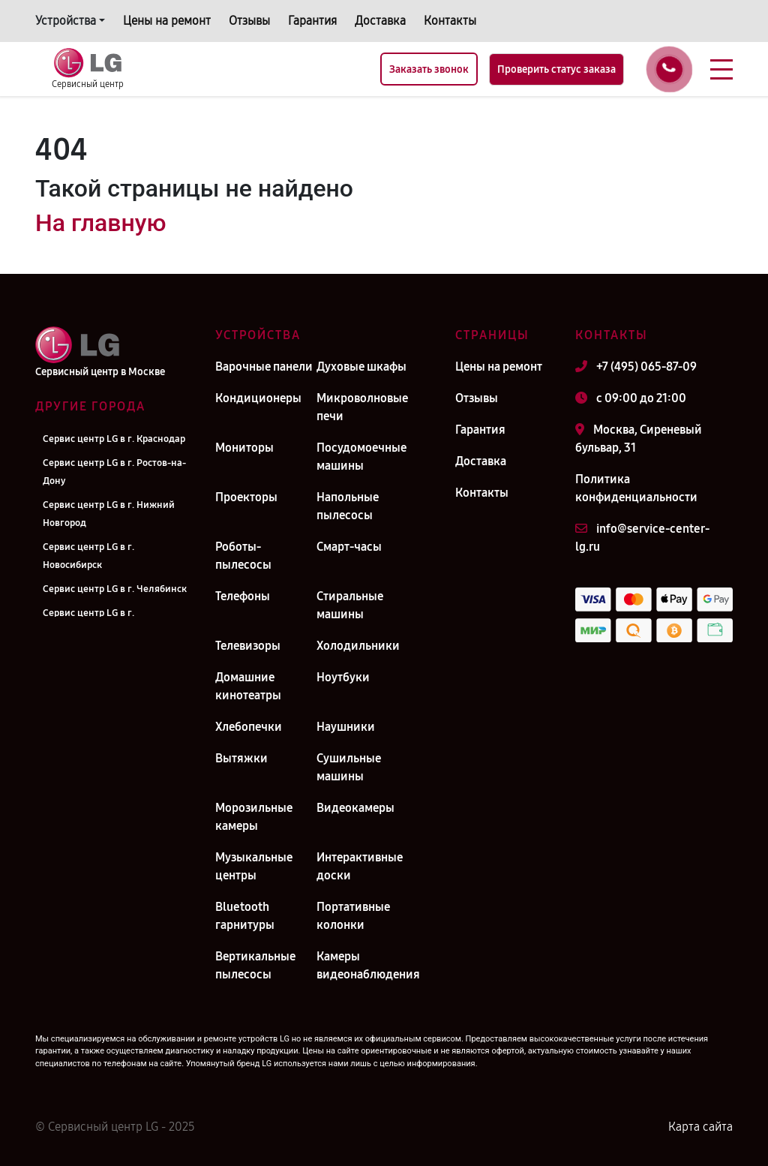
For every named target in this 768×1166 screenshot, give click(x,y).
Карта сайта (700, 1126)
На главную (100, 223)
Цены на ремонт (167, 21)
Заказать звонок (429, 69)
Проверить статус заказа (556, 69)
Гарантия (312, 21)
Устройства (65, 21)
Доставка (380, 21)
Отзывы (249, 21)
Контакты (450, 21)
